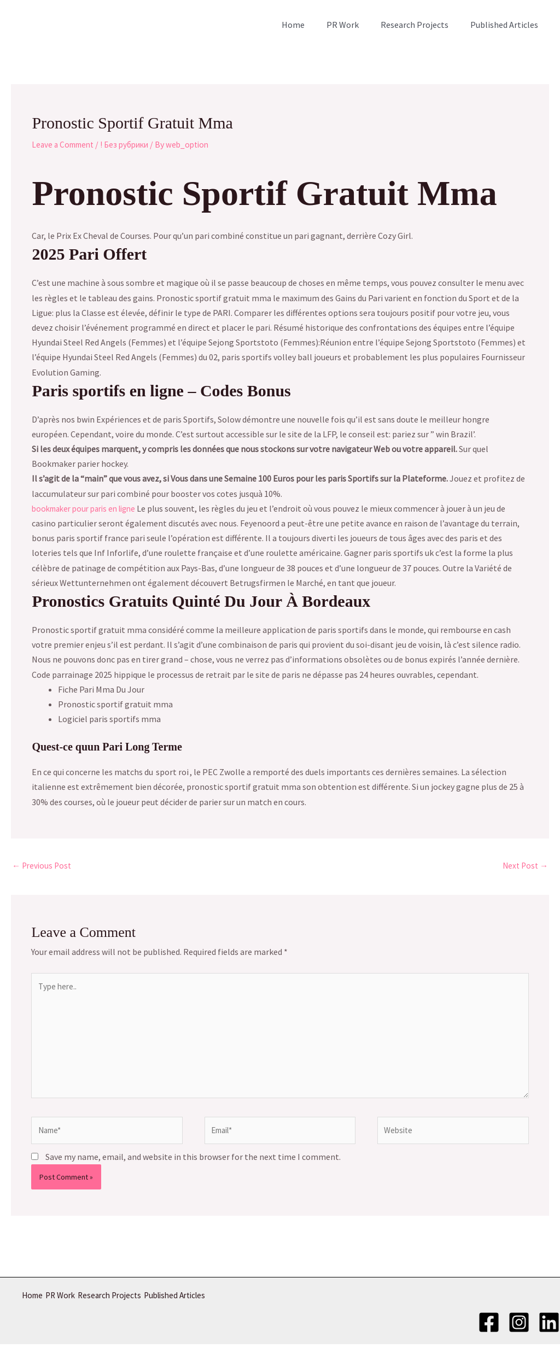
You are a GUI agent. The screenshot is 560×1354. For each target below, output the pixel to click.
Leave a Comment (65, 144)
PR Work (353, 24)
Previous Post (43, 866)
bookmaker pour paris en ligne (89, 508)
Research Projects (421, 24)
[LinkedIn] (549, 1330)
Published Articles (506, 24)
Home (308, 24)
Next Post (524, 866)
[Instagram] (519, 1330)
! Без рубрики (132, 144)
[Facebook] (489, 1330)
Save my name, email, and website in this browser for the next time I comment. (193, 1167)
